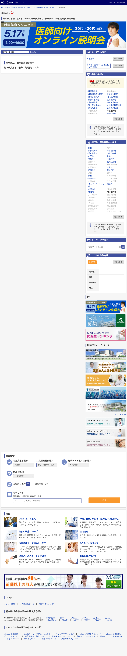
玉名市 (96, 618)
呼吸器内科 (111, 151)
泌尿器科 (92, 170)
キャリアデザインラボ (65, 634)
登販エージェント (49, 639)
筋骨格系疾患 (93, 100)
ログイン (111, 2)
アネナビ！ (15, 636)
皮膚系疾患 (111, 100)
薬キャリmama (13, 639)
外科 (109, 156)
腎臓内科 (92, 192)
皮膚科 (109, 167)
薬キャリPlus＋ (30, 639)
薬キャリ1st (117, 636)
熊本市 (63, 618)
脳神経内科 (92, 151)
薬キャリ (103, 636)
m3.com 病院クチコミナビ (90, 634)
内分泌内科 (111, 192)
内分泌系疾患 (112, 102)
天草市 (85, 618)
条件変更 (92, 262)
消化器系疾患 (112, 97)
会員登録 (121, 2)
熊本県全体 (50, 618)
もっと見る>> (120, 414)
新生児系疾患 (112, 108)
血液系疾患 (92, 108)
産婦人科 (110, 170)
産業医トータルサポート (62, 636)
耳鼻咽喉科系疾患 (95, 94)
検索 (104, 500)
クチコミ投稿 (9, 604)
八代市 (74, 618)
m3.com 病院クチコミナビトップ (44, 7)
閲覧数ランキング (46, 604)
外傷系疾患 (111, 111)
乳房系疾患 (92, 102)
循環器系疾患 (93, 97)
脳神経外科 (111, 162)
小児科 (91, 156)
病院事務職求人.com (69, 639)
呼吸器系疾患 (112, 94)
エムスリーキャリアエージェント (37, 634)
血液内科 (92, 189)
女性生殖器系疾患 (114, 105)
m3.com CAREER (11, 634)
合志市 (107, 618)
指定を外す (118, 58)
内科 (90, 148)
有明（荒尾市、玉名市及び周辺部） (99, 66)
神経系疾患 (92, 91)
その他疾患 (111, 113)
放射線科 (92, 178)
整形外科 (92, 159)
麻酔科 (109, 184)
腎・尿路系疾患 (94, 105)
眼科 (90, 176)
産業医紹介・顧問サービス (36, 636)
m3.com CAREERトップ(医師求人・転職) (15, 7)
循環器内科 (111, 153)
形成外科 (110, 159)
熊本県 (91, 59)
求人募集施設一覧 (27, 604)
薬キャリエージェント (86, 636)
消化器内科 (92, 153)
